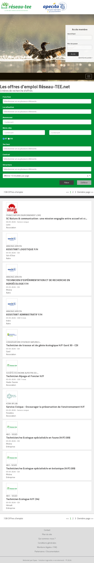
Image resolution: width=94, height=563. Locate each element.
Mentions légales (44, 547)
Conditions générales (47, 542)
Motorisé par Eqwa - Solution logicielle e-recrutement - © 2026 (47, 560)
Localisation (8, 107)
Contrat (6, 154)
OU (10, 138)
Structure (7, 164)
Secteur (6, 144)
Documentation (52, 551)
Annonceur (8, 117)
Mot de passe (72, 44)
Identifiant (71, 34)
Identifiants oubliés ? (85, 58)
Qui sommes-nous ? (47, 538)
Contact (47, 529)
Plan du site (47, 534)
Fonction (7, 96)
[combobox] (47, 101)
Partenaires (40, 551)
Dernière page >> (85, 192)
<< (67, 192)
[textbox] (47, 101)
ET (5, 138)
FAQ (55, 547)
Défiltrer (84, 182)
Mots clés (7, 128)
